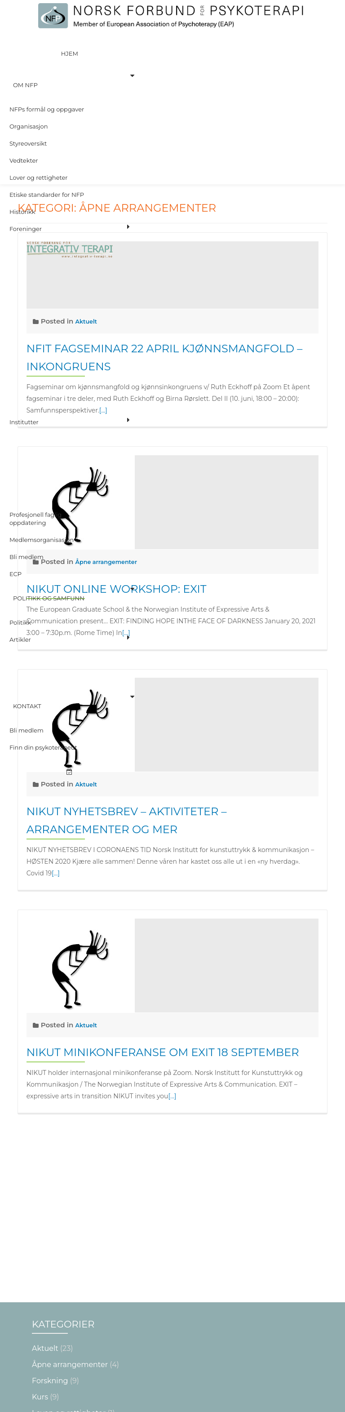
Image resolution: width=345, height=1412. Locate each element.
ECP (15, 435)
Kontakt (23, 518)
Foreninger (25, 157)
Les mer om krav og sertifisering (173, 1395)
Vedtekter (23, 107)
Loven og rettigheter (69, 1260)
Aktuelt (88, 784)
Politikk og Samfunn (44, 447)
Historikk (22, 144)
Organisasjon (28, 81)
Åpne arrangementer (70, 1212)
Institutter (23, 314)
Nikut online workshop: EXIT (117, 588)
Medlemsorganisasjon (41, 409)
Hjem (69, 44)
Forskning (50, 1228)
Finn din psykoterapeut (42, 543)
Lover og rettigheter (38, 119)
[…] (126, 633)
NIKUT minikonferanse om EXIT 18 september (163, 1052)
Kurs (40, 1244)
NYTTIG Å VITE (57, 1276)
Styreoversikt (27, 94)
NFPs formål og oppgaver (46, 69)
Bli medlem (26, 422)
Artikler (19, 472)
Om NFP (21, 56)
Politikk (20, 460)
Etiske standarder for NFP (46, 132)
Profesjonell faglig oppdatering (35, 393)
